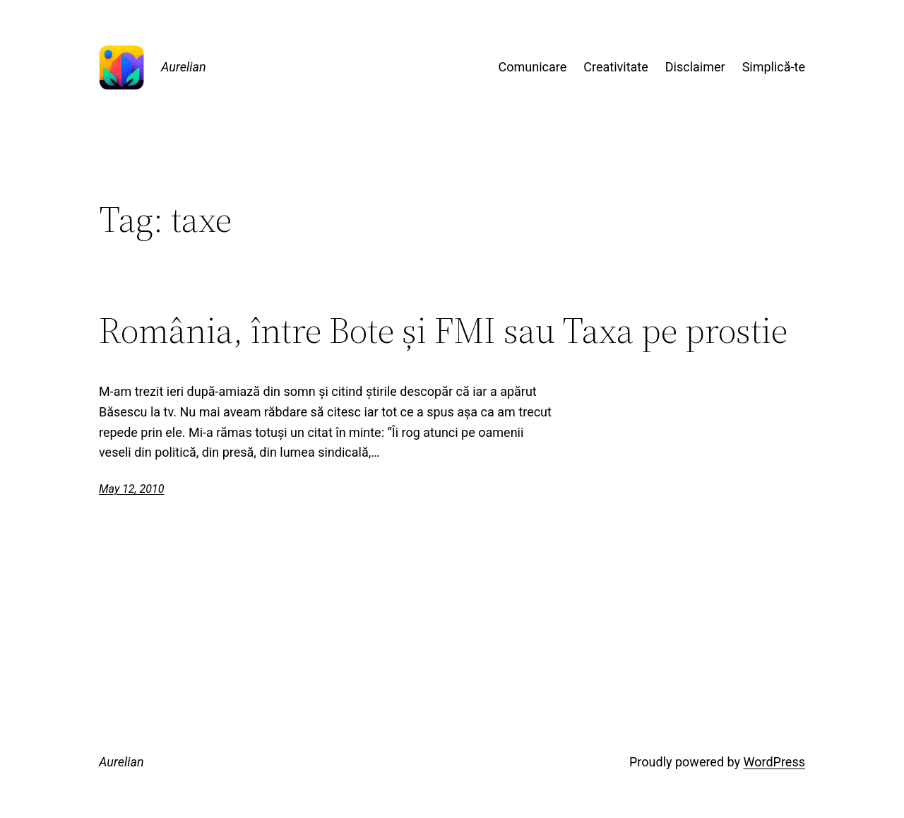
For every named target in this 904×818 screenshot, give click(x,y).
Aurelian (183, 66)
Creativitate (615, 66)
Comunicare (533, 66)
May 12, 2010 (131, 489)
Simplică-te (773, 66)
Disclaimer (695, 66)
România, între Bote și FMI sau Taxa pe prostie (443, 330)
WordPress (774, 761)
